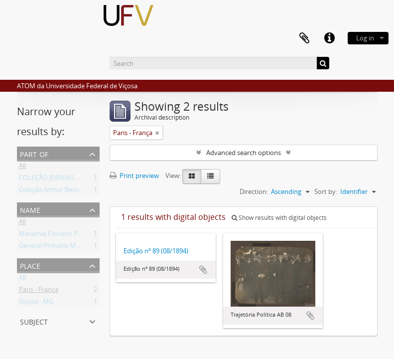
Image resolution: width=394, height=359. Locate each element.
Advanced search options (243, 152)
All (22, 167)
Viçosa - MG (36, 303)
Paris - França (38, 291)
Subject (34, 321)
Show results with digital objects (279, 217)
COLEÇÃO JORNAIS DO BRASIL (63, 179)
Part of (34, 153)
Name (30, 209)
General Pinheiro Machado (58, 247)
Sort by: (325, 191)
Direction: (254, 191)
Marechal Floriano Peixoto (58, 235)
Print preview (134, 175)
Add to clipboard (203, 270)
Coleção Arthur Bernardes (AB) (64, 191)
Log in (365, 37)
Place (30, 265)
